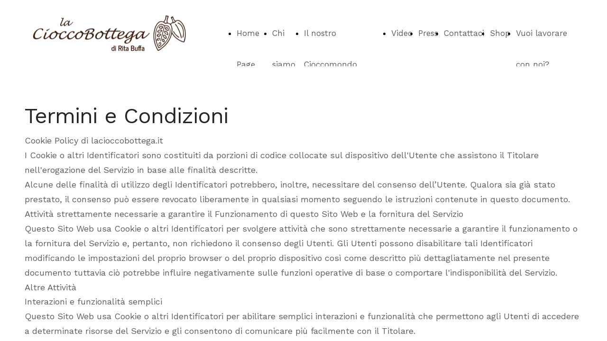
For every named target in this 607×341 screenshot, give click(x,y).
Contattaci (464, 33)
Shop (500, 33)
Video (402, 33)
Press (428, 33)
